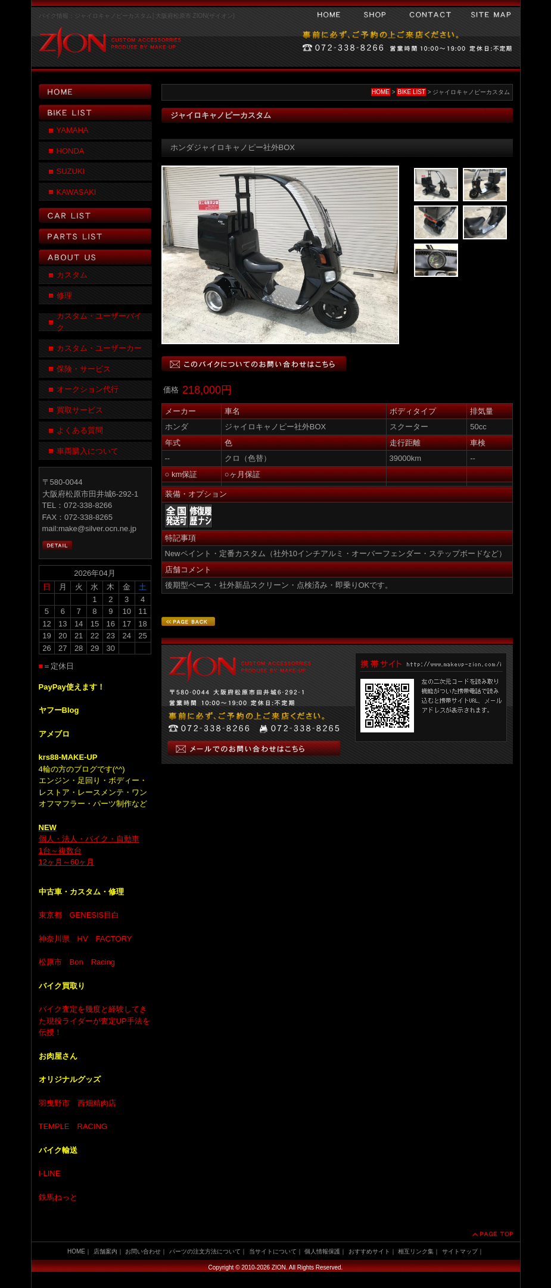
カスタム (72, 274)
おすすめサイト (369, 1251)
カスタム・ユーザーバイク (99, 321)
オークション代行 (88, 389)
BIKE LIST (411, 92)
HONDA (71, 150)
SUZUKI (71, 171)
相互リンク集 (416, 1251)
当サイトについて (273, 1251)
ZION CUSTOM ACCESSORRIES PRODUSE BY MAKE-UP (107, 48)
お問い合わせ (430, 14)
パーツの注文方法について (205, 1251)
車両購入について (88, 451)
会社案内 (375, 14)
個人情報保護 (322, 1251)
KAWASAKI (76, 192)
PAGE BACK (188, 621)
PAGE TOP (492, 1234)
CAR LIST (95, 215)
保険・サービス (84, 368)
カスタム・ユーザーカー (99, 348)
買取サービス (80, 410)
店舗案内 (105, 1251)
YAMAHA (73, 130)
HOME (328, 14)
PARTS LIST (95, 236)
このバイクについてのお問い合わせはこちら (253, 363)
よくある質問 (80, 430)
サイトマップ (490, 14)
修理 (64, 295)
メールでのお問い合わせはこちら (253, 748)
